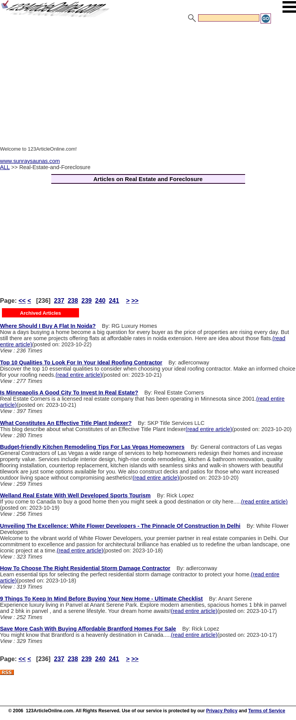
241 (114, 300)
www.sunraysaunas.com (30, 161)
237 (59, 300)
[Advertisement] (148, 82)
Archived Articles (40, 313)
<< (22, 300)
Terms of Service (266, 710)
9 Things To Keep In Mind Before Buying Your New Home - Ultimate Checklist (101, 599)
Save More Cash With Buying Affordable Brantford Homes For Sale (88, 629)
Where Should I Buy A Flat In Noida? (48, 326)
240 (100, 300)
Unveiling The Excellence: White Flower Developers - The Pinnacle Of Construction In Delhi (120, 526)
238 (73, 300)
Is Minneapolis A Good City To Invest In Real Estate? (69, 392)
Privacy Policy (221, 710)
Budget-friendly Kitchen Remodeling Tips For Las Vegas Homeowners (92, 447)
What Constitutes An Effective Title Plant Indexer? (65, 423)
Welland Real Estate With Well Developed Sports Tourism (75, 495)
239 (86, 300)
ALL (5, 167)
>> (135, 300)
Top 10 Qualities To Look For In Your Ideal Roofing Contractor (81, 362)
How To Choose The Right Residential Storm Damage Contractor (85, 568)
